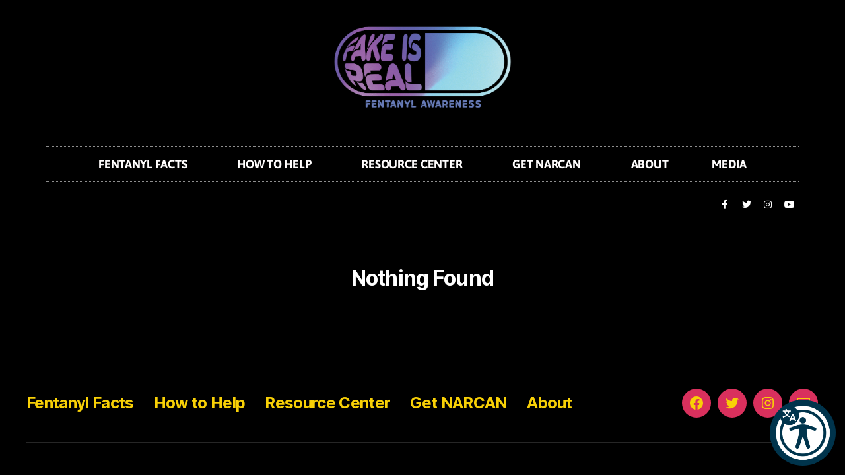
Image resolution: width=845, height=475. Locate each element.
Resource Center (415, 164)
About (650, 164)
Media (729, 164)
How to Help (277, 164)
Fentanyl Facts (145, 164)
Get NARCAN (549, 164)
